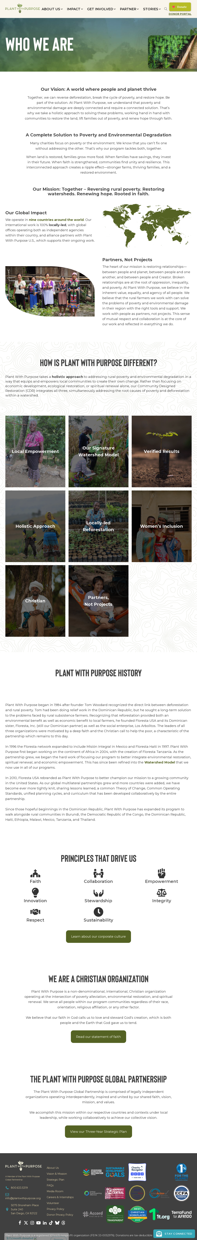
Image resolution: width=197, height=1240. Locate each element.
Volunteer (53, 1203)
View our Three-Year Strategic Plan (98, 1132)
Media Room (55, 1191)
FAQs (50, 1185)
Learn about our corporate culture (98, 936)
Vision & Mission (57, 1173)
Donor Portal (180, 14)
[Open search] (166, 9)
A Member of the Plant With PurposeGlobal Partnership (22, 1178)
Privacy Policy (55, 1209)
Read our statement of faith (98, 1037)
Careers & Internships (60, 1197)
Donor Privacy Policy (60, 1214)
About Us (53, 1167)
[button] (52, 9)
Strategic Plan (55, 1179)
